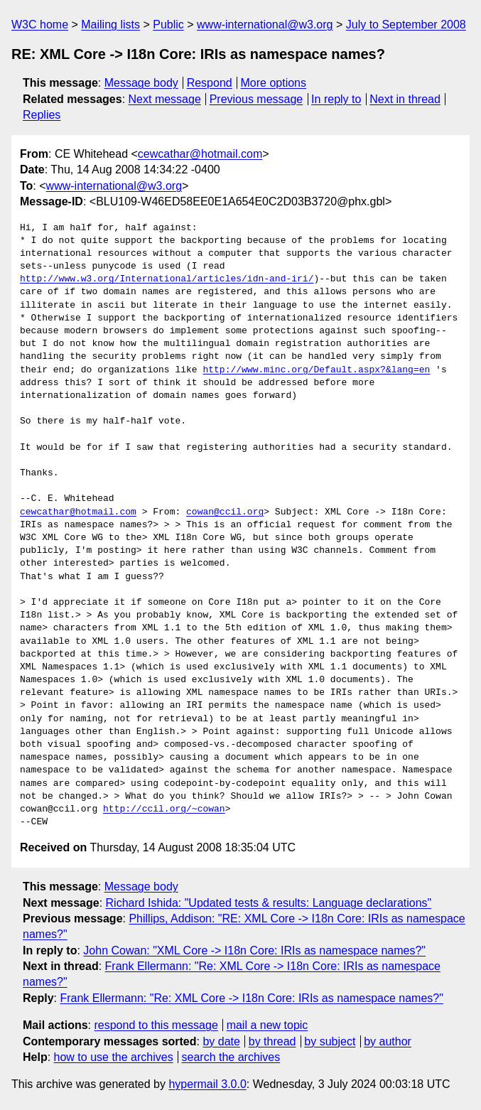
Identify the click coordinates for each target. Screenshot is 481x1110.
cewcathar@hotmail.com (200, 154)
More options (274, 83)
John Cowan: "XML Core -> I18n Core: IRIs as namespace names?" (254, 950)
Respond (209, 83)
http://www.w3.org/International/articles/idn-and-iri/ (166, 279)
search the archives (231, 1057)
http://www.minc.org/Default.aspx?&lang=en (316, 370)
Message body (141, 83)
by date (220, 1041)
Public (168, 24)
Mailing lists (110, 24)
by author (387, 1041)
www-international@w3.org (265, 24)
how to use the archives (113, 1057)
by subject (329, 1041)
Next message (165, 99)
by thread (272, 1041)
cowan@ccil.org (225, 512)
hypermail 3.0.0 (207, 1084)
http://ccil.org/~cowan (164, 809)
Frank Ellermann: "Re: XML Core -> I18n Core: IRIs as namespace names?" (251, 998)
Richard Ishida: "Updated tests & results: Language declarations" (269, 903)
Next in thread (405, 99)
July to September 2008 (406, 24)
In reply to (336, 99)
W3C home (39, 24)
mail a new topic (267, 1025)
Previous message (256, 99)
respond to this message (155, 1025)
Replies (41, 115)
